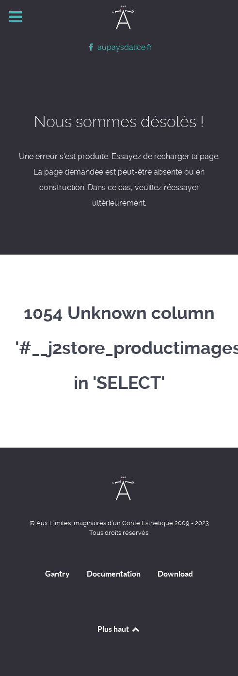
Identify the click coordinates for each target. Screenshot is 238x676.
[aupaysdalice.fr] (118, 47)
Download (175, 573)
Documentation (114, 573)
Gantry (57, 573)
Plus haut (119, 629)
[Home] (119, 17)
